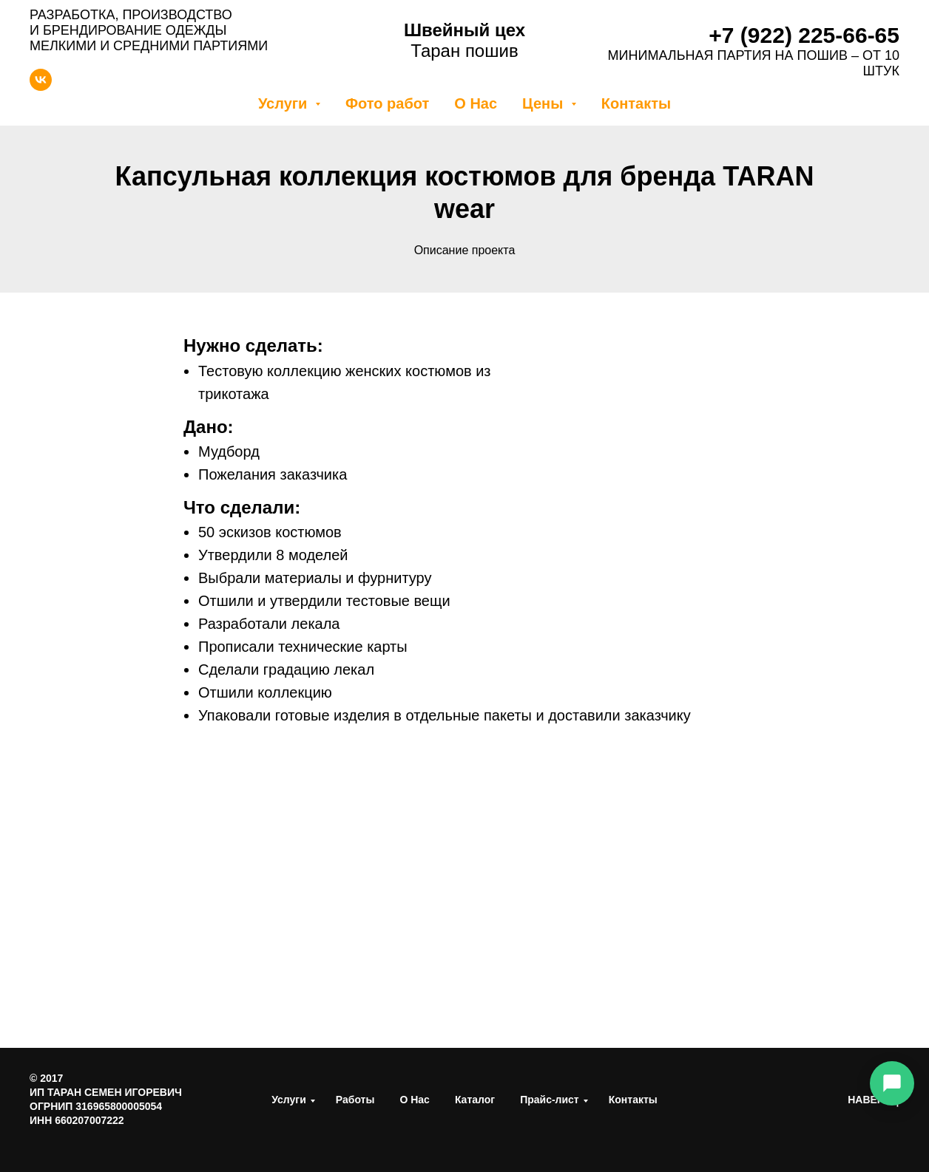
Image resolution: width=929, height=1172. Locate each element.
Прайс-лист (549, 1099)
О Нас (475, 103)
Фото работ (387, 103)
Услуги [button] (284, 103)
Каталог (475, 1099)
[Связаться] (892, 1083)
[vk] (41, 87)
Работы (355, 1099)
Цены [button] (544, 103)
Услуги (288, 1099)
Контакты (636, 103)
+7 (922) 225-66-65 (804, 35)
